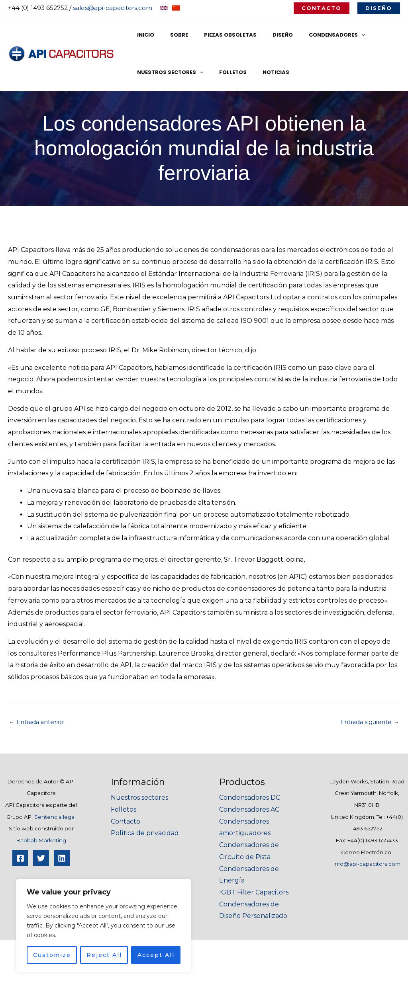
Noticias (262, 72)
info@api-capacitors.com (366, 864)
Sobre (171, 35)
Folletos (224, 72)
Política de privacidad (145, 833)
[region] (103, 925)
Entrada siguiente (367, 722)
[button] (321, 8)
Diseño (263, 35)
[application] (336, 35)
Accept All (156, 955)
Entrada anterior (39, 722)
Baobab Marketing (41, 840)
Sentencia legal (55, 817)
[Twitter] (41, 858)
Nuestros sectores (139, 797)
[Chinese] (176, 8)
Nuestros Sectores (167, 72)
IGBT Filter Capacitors (253, 892)
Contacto (125, 821)
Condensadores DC (249, 797)
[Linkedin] (62, 858)
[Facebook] (20, 858)
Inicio (142, 35)
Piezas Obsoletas (216, 35)
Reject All (104, 955)
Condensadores (312, 35)
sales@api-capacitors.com (112, 8)
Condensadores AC (249, 809)
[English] (164, 8)
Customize (52, 955)
